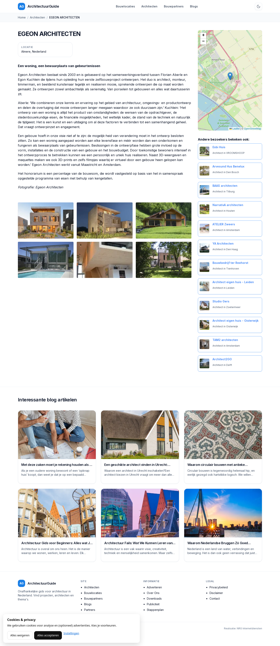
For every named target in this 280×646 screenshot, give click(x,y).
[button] (230, 76)
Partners (89, 609)
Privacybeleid (218, 587)
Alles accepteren (48, 635)
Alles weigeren (19, 635)
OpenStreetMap (252, 128)
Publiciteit (153, 604)
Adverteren (154, 587)
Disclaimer (216, 593)
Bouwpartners (174, 6)
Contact (214, 598)
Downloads (154, 598)
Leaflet (234, 128)
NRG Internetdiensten (249, 628)
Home (22, 17)
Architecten (149, 6)
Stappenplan (155, 609)
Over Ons (153, 593)
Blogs (194, 6)
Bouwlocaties (125, 6)
